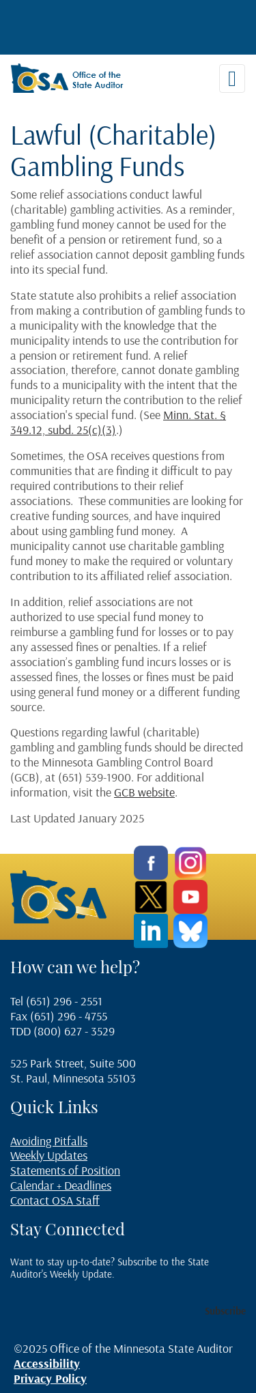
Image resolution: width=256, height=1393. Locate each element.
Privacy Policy (50, 1378)
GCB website (144, 792)
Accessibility (47, 1363)
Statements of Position (65, 1170)
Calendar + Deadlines (60, 1185)
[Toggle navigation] (232, 78)
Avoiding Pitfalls (48, 1141)
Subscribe (225, 1310)
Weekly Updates (48, 1155)
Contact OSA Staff (55, 1200)
